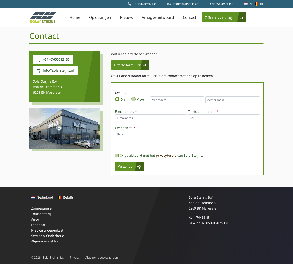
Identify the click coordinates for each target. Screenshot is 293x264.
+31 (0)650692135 (53, 59)
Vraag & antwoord (158, 17)
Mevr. (140, 99)
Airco (35, 219)
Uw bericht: (125, 128)
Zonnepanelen (42, 208)
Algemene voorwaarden (101, 257)
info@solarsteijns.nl (55, 70)
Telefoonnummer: (203, 111)
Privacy (74, 257)
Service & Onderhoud (47, 236)
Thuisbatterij (41, 214)
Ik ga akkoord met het (137, 155)
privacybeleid (166, 155)
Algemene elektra (44, 241)
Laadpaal (38, 225)
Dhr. (123, 99)
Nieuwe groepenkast (47, 230)
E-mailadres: (126, 111)
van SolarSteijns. (190, 155)
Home (75, 17)
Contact (189, 17)
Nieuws (126, 17)
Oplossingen (100, 17)
